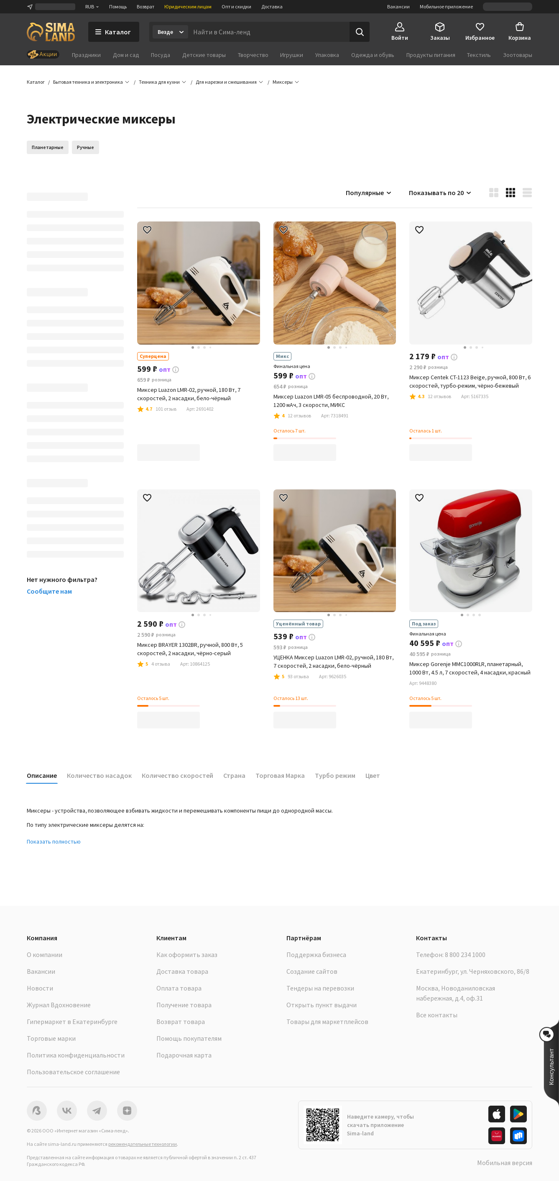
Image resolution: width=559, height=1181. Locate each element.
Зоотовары (517, 55)
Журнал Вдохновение (59, 1005)
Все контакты (436, 1015)
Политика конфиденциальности (76, 1055)
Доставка (272, 6)
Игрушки (291, 55)
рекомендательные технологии (142, 1144)
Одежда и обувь (372, 55)
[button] (283, 82)
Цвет (372, 775)
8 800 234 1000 (465, 954)
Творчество (253, 55)
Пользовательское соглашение (73, 1072)
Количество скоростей (177, 775)
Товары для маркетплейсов (327, 1021)
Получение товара (184, 1005)
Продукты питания (430, 55)
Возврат (145, 6)
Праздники (86, 55)
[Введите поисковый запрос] (269, 32)
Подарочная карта (184, 1055)
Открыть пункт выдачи (321, 1005)
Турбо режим (335, 775)
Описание (42, 775)
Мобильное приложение (446, 6)
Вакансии (398, 6)
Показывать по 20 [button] (440, 192)
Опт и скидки (236, 6)
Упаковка (327, 55)
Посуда (160, 55)
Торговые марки (51, 1038)
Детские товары (204, 55)
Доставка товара (182, 971)
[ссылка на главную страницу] (51, 31)
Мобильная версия (504, 1162)
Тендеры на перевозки (320, 988)
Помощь (118, 6)
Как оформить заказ (186, 954)
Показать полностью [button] (54, 841)
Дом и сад (126, 55)
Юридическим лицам (188, 6)
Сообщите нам (49, 591)
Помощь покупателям (189, 1038)
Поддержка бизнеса (316, 954)
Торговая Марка (280, 775)
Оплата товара (179, 988)
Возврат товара (180, 1021)
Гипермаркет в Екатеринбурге (72, 1021)
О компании (44, 954)
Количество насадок (99, 775)
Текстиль (479, 55)
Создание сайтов (311, 971)
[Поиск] (360, 32)
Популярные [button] (369, 192)
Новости (40, 988)
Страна (234, 775)
